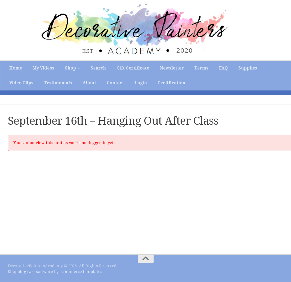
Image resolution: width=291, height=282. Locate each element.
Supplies (247, 68)
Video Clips (21, 82)
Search (98, 68)
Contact (115, 82)
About (89, 82)
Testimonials (58, 82)
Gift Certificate (133, 68)
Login (141, 82)
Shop (70, 68)
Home (15, 68)
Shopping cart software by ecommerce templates (55, 271)
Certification (171, 82)
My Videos (43, 68)
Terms (201, 68)
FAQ (223, 68)
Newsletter (172, 68)
